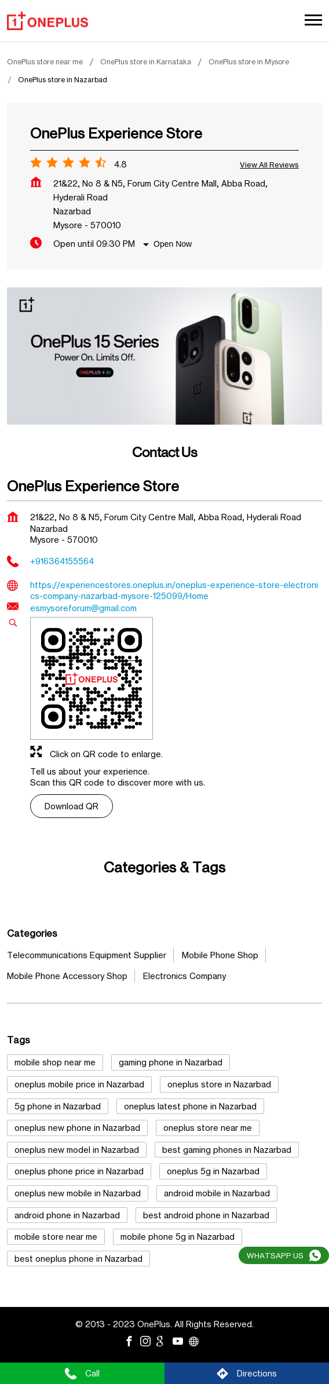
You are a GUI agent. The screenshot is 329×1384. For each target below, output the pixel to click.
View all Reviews (269, 164)
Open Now (172, 244)
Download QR (71, 806)
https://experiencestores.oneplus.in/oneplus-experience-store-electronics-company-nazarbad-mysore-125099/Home (174, 590)
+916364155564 (62, 561)
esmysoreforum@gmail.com (83, 608)
